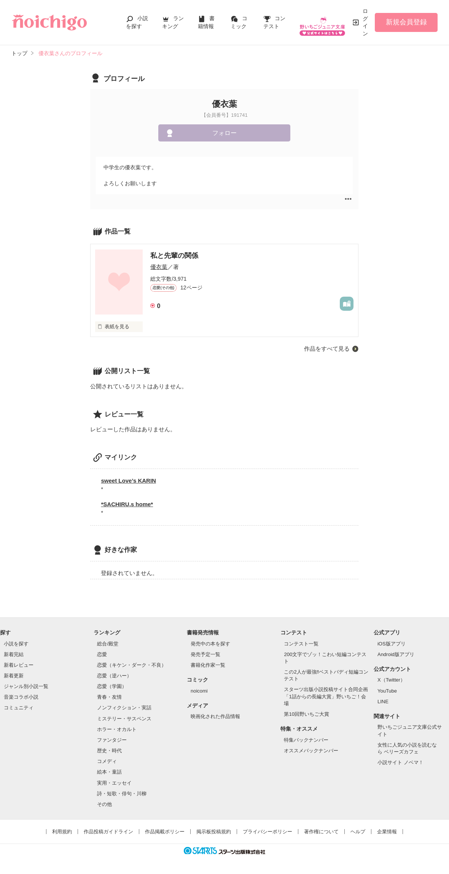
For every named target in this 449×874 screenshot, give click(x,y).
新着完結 (14, 654)
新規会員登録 (406, 22)
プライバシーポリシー (267, 831)
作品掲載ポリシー (165, 831)
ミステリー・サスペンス (124, 718)
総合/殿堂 (107, 644)
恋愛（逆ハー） (114, 676)
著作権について (321, 831)
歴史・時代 (109, 750)
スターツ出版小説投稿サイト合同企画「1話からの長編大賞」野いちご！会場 (326, 696)
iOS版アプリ (391, 644)
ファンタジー (112, 740)
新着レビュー (18, 665)
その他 (104, 804)
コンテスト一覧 (301, 644)
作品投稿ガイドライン (108, 831)
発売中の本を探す (210, 644)
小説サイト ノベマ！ (400, 762)
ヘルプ (357, 831)
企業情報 (387, 831)
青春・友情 (109, 697)
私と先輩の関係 (174, 255)
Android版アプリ (395, 654)
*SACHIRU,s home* (127, 504)
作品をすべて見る (327, 348)
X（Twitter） (391, 680)
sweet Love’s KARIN (128, 480)
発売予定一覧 (205, 654)
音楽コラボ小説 (21, 697)
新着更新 (14, 676)
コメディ (107, 761)
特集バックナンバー (306, 740)
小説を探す (16, 644)
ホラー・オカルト (117, 729)
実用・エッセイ (114, 783)
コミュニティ (18, 707)
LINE (382, 701)
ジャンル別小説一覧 (26, 686)
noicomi (199, 691)
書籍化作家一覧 (208, 665)
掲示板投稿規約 (213, 831)
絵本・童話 (109, 772)
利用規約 (62, 831)
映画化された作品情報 (215, 716)
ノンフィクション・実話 (124, 707)
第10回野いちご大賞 (306, 714)
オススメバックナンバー (311, 750)
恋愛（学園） (112, 686)
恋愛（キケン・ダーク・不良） (131, 665)
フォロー (224, 133)
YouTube (387, 691)
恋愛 (102, 654)
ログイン (365, 22)
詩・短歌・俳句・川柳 (121, 793)
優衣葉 (158, 267)
